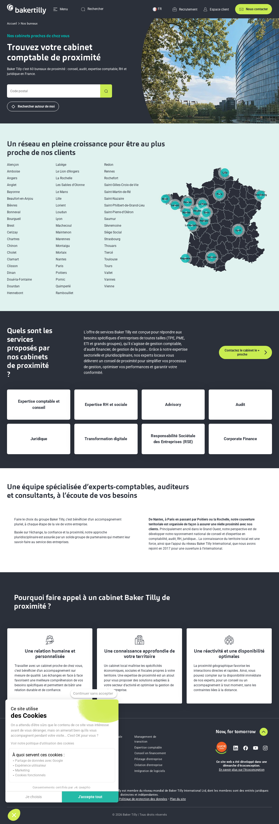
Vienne (109, 286)
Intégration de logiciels (149, 771)
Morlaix (61, 252)
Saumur (110, 219)
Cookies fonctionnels (30, 775)
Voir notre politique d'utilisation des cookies (42, 743)
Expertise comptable (148, 747)
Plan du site (178, 799)
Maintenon (63, 232)
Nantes (61, 259)
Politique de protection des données (143, 799)
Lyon (59, 219)
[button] (14, 814)
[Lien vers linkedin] (235, 748)
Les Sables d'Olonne (70, 185)
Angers (12, 178)
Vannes (109, 279)
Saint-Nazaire (114, 199)
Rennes (109, 171)
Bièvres (12, 205)
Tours (108, 266)
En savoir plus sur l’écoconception (241, 769)
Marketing (22, 770)
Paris (59, 266)
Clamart (13, 259)
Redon (108, 165)
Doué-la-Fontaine (19, 279)
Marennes (63, 239)
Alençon (13, 165)
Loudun (61, 212)
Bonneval (13, 212)
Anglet (11, 185)
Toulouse (110, 259)
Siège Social (113, 232)
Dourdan (13, 286)
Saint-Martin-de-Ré (117, 192)
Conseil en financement (150, 753)
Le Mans (62, 192)
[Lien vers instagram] (265, 748)
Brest (10, 225)
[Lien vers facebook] (245, 748)
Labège (61, 165)
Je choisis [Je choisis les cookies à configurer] (33, 797)
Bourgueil (14, 219)
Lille (58, 199)
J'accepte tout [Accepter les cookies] (90, 797)
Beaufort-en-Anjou (20, 199)
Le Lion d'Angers (67, 171)
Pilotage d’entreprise (148, 759)
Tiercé (108, 252)
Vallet (108, 273)
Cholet (11, 252)
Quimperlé (63, 286)
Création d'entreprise (148, 765)
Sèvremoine (112, 225)
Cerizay (12, 232)
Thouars (110, 246)
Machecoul (64, 225)
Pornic (60, 279)
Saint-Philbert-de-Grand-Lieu (124, 205)
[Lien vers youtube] (255, 748)
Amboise (13, 171)
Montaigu (63, 246)
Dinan (11, 273)
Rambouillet (64, 293)
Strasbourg (112, 239)
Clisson (12, 266)
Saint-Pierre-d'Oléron (119, 212)
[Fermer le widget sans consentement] (94, 693)
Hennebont (15, 293)
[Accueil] (26, 9)
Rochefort (111, 178)
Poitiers (61, 273)
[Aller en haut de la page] (264, 732)
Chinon (12, 246)
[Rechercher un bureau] (106, 91)
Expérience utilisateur (30, 765)
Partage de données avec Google (39, 761)
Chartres (13, 239)
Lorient (61, 205)
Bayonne (13, 192)
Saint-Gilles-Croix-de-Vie (121, 185)
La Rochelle (64, 178)
